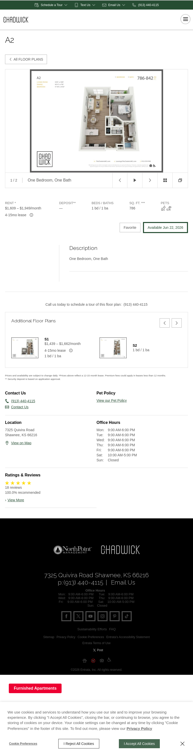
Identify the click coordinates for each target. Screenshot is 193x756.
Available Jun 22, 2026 (165, 228)
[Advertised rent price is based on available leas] (31, 215)
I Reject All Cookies (79, 744)
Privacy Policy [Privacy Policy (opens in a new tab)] (66, 649)
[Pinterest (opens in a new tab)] (115, 628)
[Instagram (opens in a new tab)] (103, 628)
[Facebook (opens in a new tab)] (66, 628)
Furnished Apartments (35, 688)
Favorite (130, 228)
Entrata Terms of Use (96, 655)
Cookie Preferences (23, 743)
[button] (51, 5)
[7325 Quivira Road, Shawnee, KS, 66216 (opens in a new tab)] (96, 587)
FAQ (112, 641)
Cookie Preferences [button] (91, 649)
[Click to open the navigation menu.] (185, 19)
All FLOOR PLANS (26, 59)
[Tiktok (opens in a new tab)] (127, 628)
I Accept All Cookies (139, 744)
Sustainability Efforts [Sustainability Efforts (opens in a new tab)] (92, 641)
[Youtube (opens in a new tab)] (90, 628)
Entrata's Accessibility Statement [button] (128, 649)
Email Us (123, 594)
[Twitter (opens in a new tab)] (78, 628)
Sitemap (48, 649)
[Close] (182, 744)
